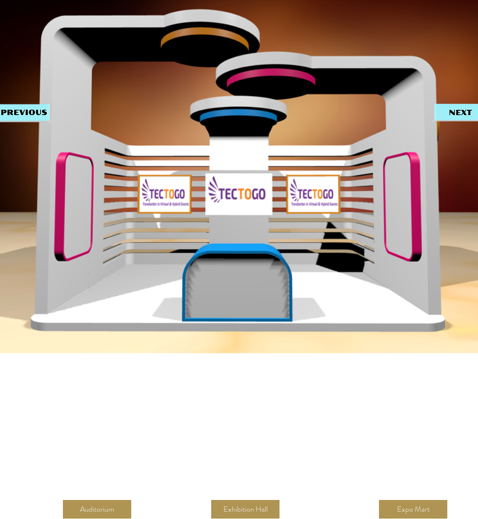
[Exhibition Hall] (245, 509)
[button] (97, 509)
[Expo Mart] (413, 509)
